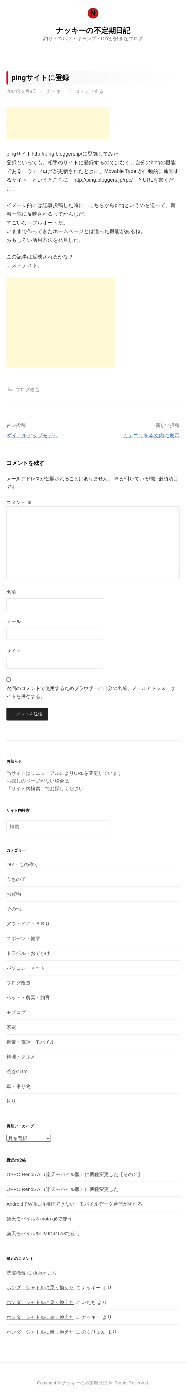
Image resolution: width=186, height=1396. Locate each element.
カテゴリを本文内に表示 (151, 435)
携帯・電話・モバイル (30, 1042)
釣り (11, 1101)
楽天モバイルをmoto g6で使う (39, 1218)
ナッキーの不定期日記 (93, 30)
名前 (11, 592)
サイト (13, 650)
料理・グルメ (20, 1056)
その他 (13, 908)
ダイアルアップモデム (32, 435)
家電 (11, 1027)
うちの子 (16, 879)
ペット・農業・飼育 (28, 997)
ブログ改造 (27, 389)
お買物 (13, 894)
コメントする (89, 91)
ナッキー (56, 91)
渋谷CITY (16, 1071)
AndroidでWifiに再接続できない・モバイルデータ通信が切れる (74, 1204)
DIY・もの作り (22, 864)
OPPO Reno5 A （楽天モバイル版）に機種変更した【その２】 (74, 1174)
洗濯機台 (16, 1272)
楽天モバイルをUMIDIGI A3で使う (43, 1233)
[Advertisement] (57, 123)
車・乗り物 (18, 1086)
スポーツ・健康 (23, 938)
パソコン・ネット (25, 968)
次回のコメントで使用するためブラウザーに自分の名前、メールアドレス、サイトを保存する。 (90, 692)
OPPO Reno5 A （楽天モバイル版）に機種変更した (62, 1189)
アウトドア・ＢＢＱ (28, 923)
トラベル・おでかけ (28, 953)
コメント (19, 502)
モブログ (16, 1012)
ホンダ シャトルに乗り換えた (40, 1287)
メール (13, 621)
